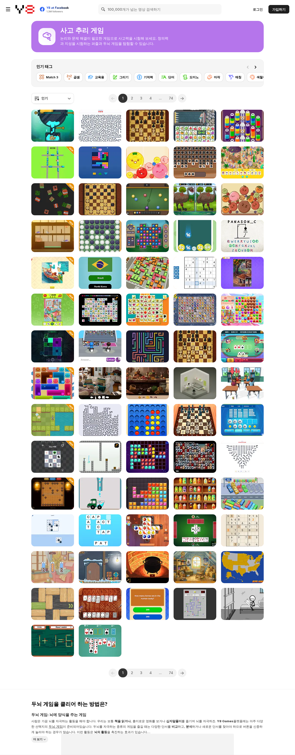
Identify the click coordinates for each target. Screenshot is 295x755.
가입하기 (279, 9)
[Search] (103, 9)
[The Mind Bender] (100, 457)
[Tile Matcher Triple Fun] (147, 530)
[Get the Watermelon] (242, 199)
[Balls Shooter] (195, 236)
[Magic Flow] (242, 126)
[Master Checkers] (100, 199)
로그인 (258, 9)
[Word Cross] (100, 530)
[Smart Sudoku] (195, 273)
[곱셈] (73, 77)
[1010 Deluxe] (147, 457)
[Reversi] (100, 236)
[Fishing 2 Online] (52, 126)
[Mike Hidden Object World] (195, 567)
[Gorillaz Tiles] (195, 457)
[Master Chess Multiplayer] (195, 346)
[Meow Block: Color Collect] (52, 383)
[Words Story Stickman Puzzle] (242, 604)
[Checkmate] (52, 457)
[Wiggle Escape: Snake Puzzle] (147, 346)
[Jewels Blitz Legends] (147, 236)
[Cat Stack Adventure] (52, 567)
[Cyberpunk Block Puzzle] (52, 346)
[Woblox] (52, 604)
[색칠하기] (259, 77)
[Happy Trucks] (100, 494)
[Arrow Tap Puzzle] (100, 126)
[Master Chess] (147, 126)
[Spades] (195, 530)
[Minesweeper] (195, 604)
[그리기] (121, 77)
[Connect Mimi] (100, 310)
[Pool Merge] (147, 199)
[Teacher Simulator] (242, 383)
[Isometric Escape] (195, 383)
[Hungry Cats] (52, 236)
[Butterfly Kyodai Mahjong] (195, 310)
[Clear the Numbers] (195, 162)
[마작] (213, 77)
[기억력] (145, 77)
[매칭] (235, 77)
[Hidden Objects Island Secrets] (147, 383)
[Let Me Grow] (52, 420)
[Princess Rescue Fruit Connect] (195, 126)
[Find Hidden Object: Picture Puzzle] (52, 310)
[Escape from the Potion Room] (147, 567)
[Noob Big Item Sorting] (52, 199)
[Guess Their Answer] (100, 346)
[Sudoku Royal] (242, 530)
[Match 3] (48, 77)
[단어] (167, 77)
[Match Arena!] (242, 310)
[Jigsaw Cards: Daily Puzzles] (242, 273)
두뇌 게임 (56, 726)
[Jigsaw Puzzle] (52, 273)
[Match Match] (52, 641)
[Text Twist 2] (242, 420)
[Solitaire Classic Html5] (100, 641)
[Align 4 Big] (147, 420)
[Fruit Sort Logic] (195, 494)
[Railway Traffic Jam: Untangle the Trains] (52, 162)
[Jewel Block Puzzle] (147, 494)
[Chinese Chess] (52, 494)
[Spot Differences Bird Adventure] (195, 199)
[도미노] (191, 77)
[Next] (256, 66)
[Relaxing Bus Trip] (242, 494)
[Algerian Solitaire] (100, 604)
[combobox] (52, 98)
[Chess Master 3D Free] (195, 420)
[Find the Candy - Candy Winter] (100, 567)
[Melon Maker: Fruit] (147, 162)
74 (171, 98)
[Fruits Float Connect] (147, 310)
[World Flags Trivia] (100, 273)
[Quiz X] (147, 604)
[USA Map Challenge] (242, 567)
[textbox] (52, 98)
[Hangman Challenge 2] (242, 236)
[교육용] (96, 77)
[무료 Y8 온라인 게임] (25, 9)
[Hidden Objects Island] (242, 162)
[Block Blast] (100, 162)
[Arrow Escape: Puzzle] (242, 457)
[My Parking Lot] (147, 273)
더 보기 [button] (37, 739)
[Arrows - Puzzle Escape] (100, 420)
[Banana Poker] (242, 346)
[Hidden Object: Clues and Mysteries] (100, 383)
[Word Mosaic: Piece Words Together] (52, 530)
